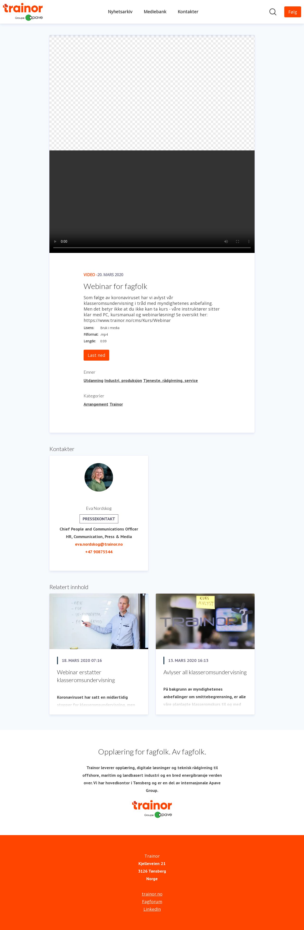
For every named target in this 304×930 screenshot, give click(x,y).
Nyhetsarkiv (120, 11)
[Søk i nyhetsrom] (273, 12)
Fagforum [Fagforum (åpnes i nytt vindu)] (152, 901)
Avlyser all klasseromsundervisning (205, 672)
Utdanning (93, 380)
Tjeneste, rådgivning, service (170, 380)
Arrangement (96, 404)
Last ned (96, 355)
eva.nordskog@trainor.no (99, 544)
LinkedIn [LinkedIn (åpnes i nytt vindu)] (152, 909)
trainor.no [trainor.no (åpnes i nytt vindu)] (152, 894)
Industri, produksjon (123, 380)
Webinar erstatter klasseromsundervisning (86, 676)
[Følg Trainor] (292, 11)
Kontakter (188, 11)
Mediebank (155, 11)
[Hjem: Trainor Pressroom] (23, 12)
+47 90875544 (98, 551)
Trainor (116, 404)
